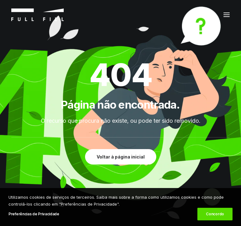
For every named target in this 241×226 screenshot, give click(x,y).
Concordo (215, 214)
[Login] (196, 15)
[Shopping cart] (207, 15)
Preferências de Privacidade (33, 214)
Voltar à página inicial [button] (121, 156)
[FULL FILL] (37, 14)
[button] (226, 15)
